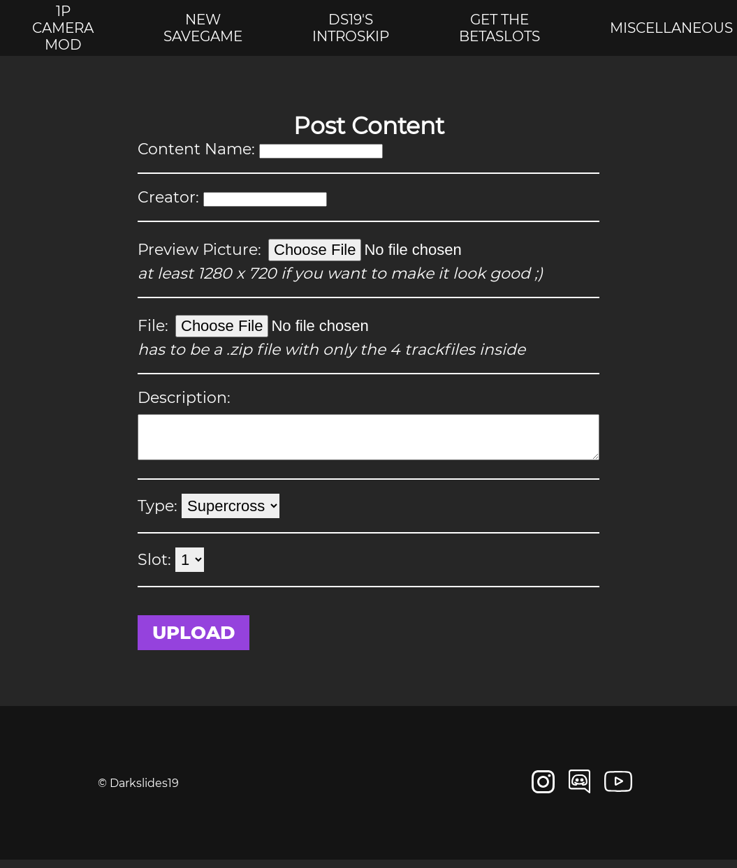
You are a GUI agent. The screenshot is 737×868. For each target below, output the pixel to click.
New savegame (202, 28)
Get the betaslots (499, 28)
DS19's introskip (350, 28)
